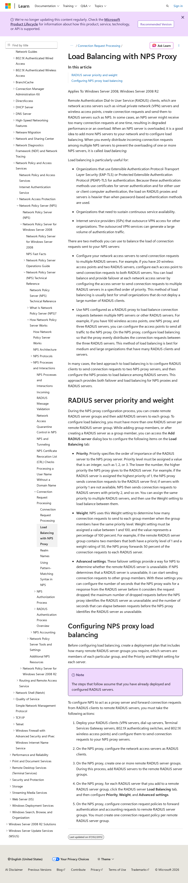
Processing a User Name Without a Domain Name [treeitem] (46, 476)
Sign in (178, 6)
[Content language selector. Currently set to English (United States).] (25, 859)
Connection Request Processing (99, 46)
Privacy (95, 869)
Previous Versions (39, 869)
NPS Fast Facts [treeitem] (36, 254)
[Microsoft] (8, 6)
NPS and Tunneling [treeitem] (43, 441)
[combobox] (31, 45)
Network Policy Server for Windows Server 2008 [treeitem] (41, 241)
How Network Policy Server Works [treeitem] (42, 337)
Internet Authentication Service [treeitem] (35, 190)
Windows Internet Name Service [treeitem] (32, 745)
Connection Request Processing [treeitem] (48, 515)
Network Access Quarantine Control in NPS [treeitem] (47, 423)
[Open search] (167, 6)
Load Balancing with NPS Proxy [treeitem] (47, 535)
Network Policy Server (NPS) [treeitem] (37, 215)
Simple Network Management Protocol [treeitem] (36, 708)
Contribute (78, 869)
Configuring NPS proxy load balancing (96, 81)
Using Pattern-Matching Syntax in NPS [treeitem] (46, 573)
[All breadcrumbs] (72, 45)
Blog (60, 869)
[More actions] (179, 45)
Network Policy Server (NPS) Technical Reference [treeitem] (43, 295)
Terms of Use (117, 869)
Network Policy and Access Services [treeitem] (37, 178)
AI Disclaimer (14, 869)
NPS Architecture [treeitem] (44, 349)
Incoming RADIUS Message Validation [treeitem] (43, 400)
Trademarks (138, 869)
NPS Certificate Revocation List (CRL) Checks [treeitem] (47, 456)
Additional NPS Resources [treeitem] (40, 659)
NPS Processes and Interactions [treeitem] (46, 380)
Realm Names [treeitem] (44, 553)
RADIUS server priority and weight (94, 75)
